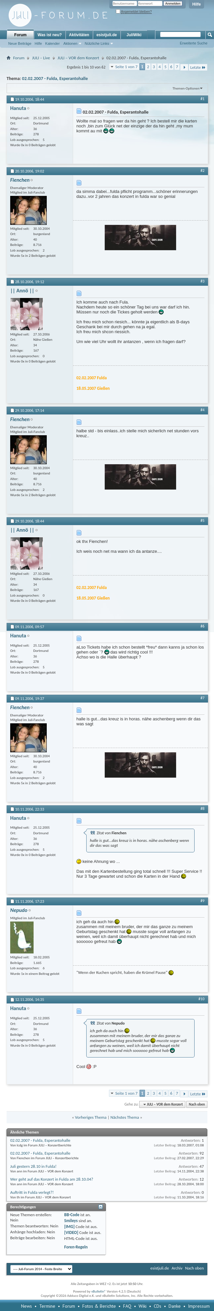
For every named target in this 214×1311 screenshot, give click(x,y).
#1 (202, 98)
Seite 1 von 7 (126, 66)
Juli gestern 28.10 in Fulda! (33, 1166)
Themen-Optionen (186, 88)
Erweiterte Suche (193, 43)
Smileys (71, 1220)
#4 (202, 410)
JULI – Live (41, 57)
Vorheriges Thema (91, 1117)
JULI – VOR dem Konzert (78, 57)
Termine (47, 1306)
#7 (202, 698)
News (26, 1306)
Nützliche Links (97, 43)
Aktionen (70, 43)
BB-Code (71, 1214)
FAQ (127, 1306)
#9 (202, 900)
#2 (202, 170)
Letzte (198, 67)
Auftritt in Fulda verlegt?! (32, 1192)
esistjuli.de (106, 35)
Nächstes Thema (124, 1117)
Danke (175, 1306)
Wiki (143, 1306)
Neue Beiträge (19, 43)
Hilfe (196, 4)
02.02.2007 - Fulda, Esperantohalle (55, 78)
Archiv (177, 1268)
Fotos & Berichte (99, 1306)
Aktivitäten (79, 35)
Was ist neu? (50, 35)
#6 (202, 626)
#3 (202, 281)
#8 (202, 808)
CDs (157, 1306)
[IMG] (69, 1226)
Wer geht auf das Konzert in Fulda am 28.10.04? (51, 1179)
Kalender (52, 43)
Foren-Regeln (76, 1246)
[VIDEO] (71, 1232)
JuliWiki (133, 35)
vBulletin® (98, 1291)
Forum (20, 35)
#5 (202, 520)
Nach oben (197, 1104)
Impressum (199, 1306)
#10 (201, 999)
